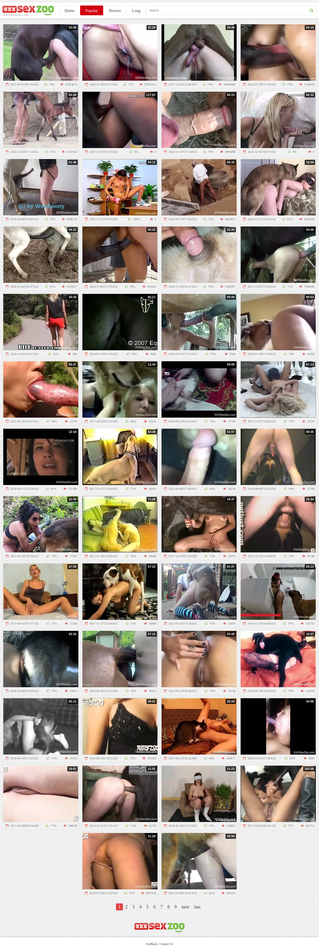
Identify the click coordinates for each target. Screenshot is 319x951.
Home (69, 11)
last (197, 906)
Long (136, 11)
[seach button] (311, 10)
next (185, 906)
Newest (115, 11)
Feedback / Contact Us (159, 944)
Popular (91, 11)
